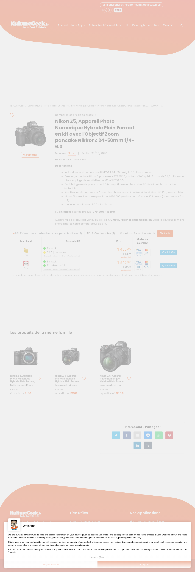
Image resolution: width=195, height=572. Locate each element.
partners (28, 535)
